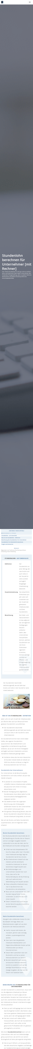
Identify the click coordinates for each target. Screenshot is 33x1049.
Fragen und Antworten (7, 544)
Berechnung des (13, 540)
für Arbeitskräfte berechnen (12, 542)
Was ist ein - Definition (10, 537)
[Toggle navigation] (30, 2)
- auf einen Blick (9, 535)
